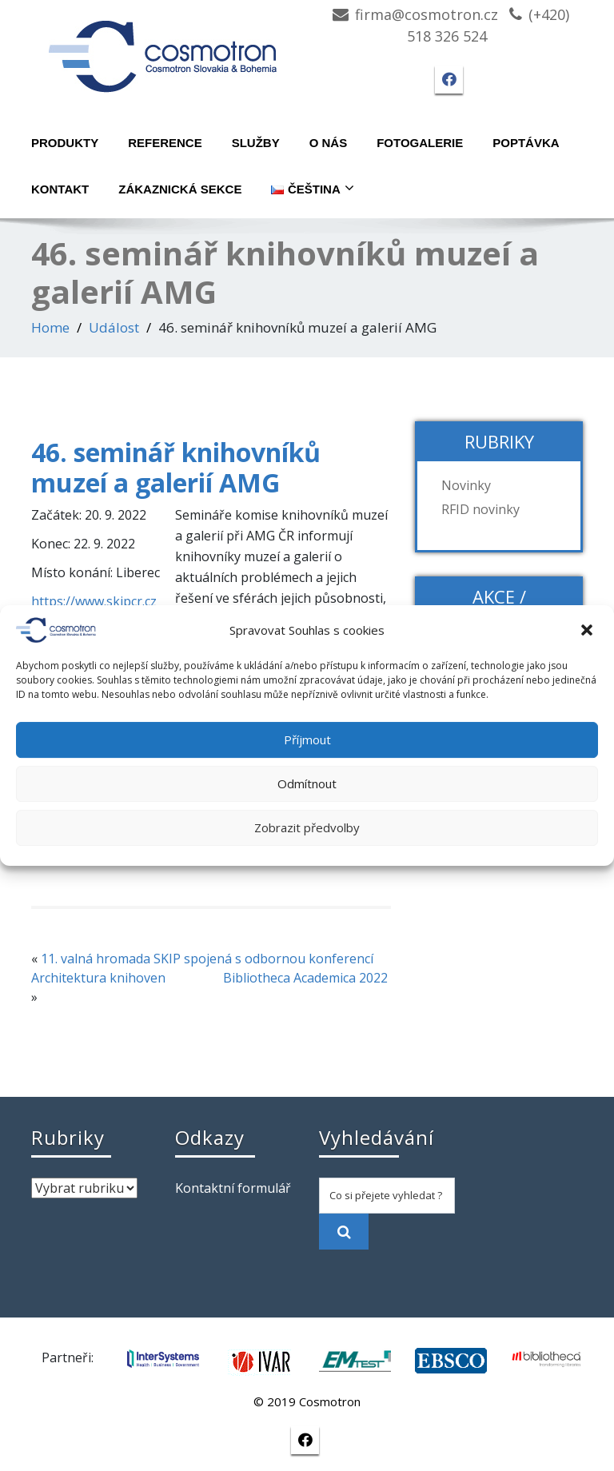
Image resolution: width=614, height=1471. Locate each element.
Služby (256, 142)
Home (50, 327)
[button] (588, 630)
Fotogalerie (420, 142)
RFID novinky (480, 509)
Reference (165, 142)
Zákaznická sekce (179, 189)
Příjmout (307, 739)
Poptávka (525, 142)
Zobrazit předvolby (307, 827)
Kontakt (60, 189)
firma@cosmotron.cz (426, 14)
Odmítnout (307, 783)
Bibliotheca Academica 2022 (305, 978)
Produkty (64, 142)
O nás (328, 142)
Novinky (466, 485)
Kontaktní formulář (233, 1188)
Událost (114, 327)
